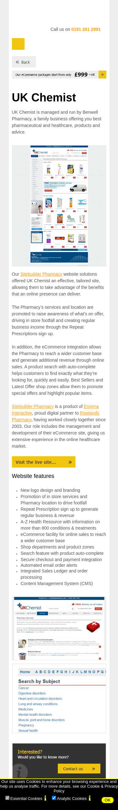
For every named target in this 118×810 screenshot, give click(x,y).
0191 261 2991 (86, 29)
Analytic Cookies (72, 798)
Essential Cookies (26, 798)
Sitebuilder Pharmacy (41, 274)
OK (108, 800)
